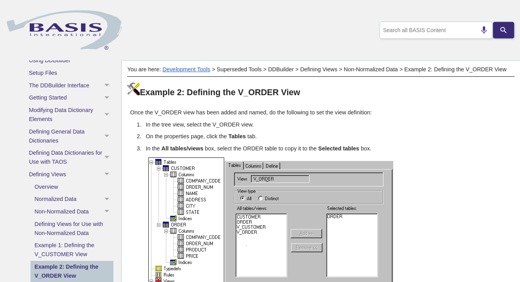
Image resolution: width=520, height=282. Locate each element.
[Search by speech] (480, 30)
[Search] (503, 30)
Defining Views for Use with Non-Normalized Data (68, 228)
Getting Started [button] (71, 98)
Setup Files (43, 73)
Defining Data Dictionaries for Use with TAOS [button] (71, 157)
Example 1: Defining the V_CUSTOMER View (64, 249)
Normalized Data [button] (73, 199)
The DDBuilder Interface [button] (71, 85)
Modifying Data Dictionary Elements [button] (71, 115)
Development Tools (186, 69)
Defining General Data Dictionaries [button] (71, 136)
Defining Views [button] (71, 174)
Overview (46, 187)
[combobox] (434, 30)
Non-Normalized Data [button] (73, 212)
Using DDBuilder (49, 60)
